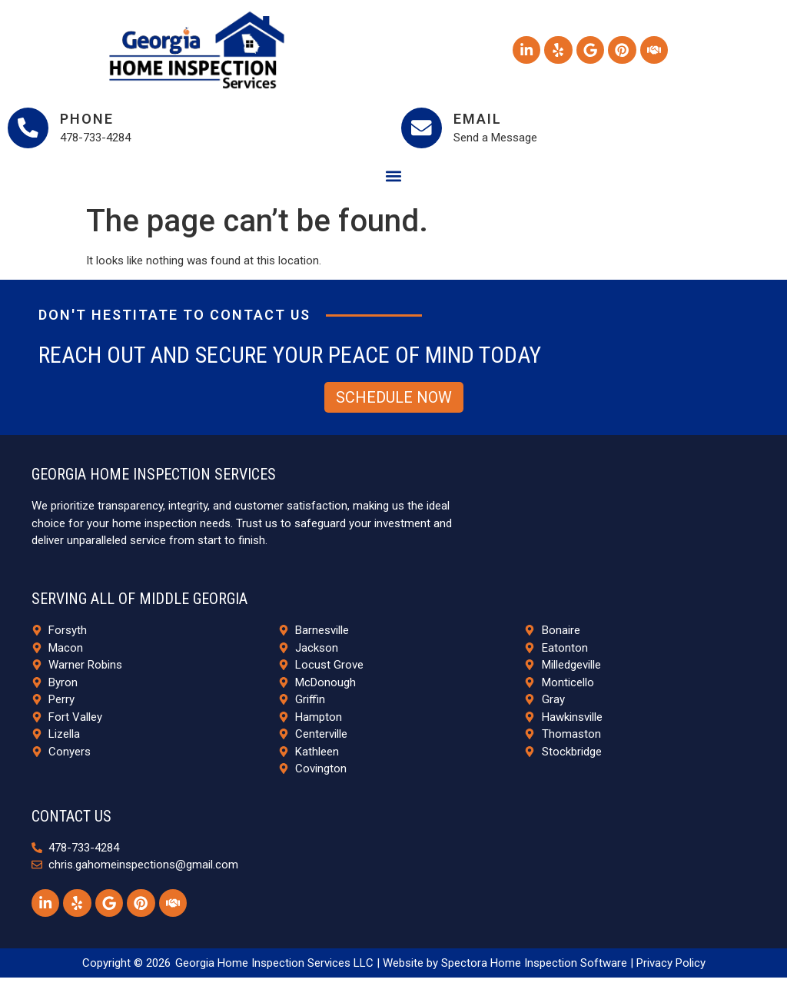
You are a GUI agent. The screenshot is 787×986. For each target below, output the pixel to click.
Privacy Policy (671, 971)
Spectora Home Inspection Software (534, 971)
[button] (394, 181)
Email (483, 122)
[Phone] (31, 131)
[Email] (424, 131)
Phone (92, 122)
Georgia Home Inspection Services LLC (274, 971)
